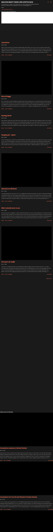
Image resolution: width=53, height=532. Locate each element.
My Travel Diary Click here (7, 9)
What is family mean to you (10, 208)
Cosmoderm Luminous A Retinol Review (13, 448)
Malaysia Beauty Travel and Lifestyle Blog (17, 2)
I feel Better (5, 42)
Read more (49, 55)
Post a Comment (8, 55)
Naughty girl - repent (8, 135)
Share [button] (2, 55)
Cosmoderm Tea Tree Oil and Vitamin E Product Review (18, 497)
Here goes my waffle (8, 262)
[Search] (48, 2)
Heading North (6, 116)
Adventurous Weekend (9, 189)
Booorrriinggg (6, 96)
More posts (49, 278)
